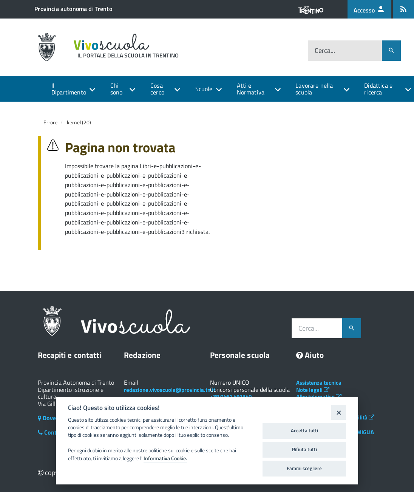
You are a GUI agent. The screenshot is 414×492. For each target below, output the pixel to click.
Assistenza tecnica (318, 382)
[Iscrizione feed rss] (403, 9)
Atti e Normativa (250, 89)
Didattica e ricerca (378, 89)
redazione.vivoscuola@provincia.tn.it (169, 389)
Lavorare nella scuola (314, 89)
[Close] (338, 412)
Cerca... (325, 50)
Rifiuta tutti (304, 449)
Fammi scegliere (304, 468)
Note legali (312, 389)
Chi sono (116, 89)
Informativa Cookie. (165, 458)
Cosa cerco (157, 89)
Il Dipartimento (68, 89)
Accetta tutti (304, 430)
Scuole (204, 88)
